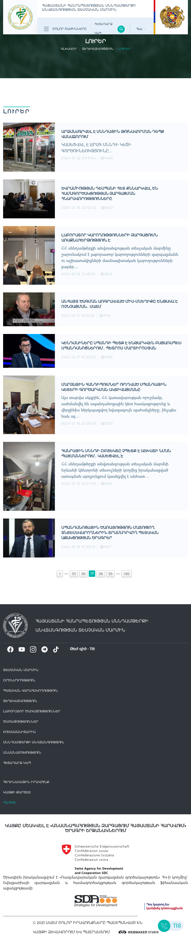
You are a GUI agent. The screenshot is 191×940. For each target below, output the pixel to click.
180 (126, 573)
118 (92, 649)
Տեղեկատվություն (97, 49)
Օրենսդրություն (19, 680)
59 (110, 573)
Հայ (141, 29)
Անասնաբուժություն (22, 752)
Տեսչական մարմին (21, 670)
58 (101, 573)
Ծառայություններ (20, 721)
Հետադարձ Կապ (103, 28)
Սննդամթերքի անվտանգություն (33, 742)
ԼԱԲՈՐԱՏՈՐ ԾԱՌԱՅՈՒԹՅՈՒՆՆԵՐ (31, 711)
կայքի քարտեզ (17, 792)
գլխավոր (69, 49)
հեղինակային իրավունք (26, 782)
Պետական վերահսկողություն (30, 690)
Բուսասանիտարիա (19, 732)
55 (74, 573)
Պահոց (9, 802)
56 (83, 573)
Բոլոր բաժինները (65, 28)
